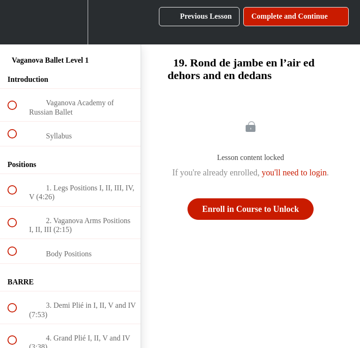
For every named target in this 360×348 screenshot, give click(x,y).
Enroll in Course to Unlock (250, 209)
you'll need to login (294, 172)
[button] (17, 22)
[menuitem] (70, 22)
